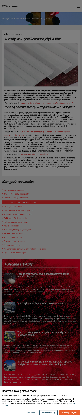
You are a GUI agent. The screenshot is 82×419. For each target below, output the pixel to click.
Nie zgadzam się (48, 413)
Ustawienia (31, 413)
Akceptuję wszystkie (70, 413)
